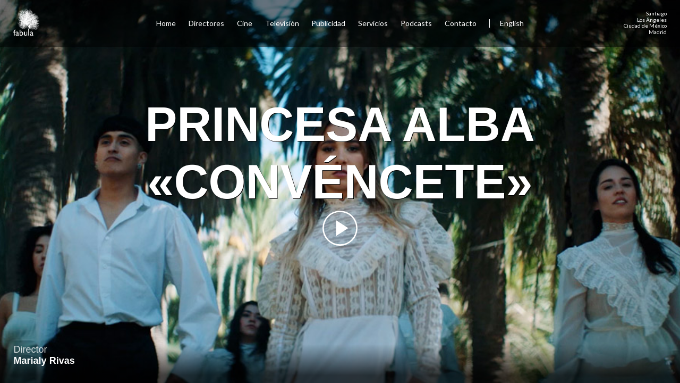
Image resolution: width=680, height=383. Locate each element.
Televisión (282, 23)
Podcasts (416, 23)
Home (166, 23)
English (512, 23)
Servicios (373, 23)
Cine (244, 23)
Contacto (461, 23)
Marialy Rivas (44, 360)
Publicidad (328, 23)
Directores (206, 23)
